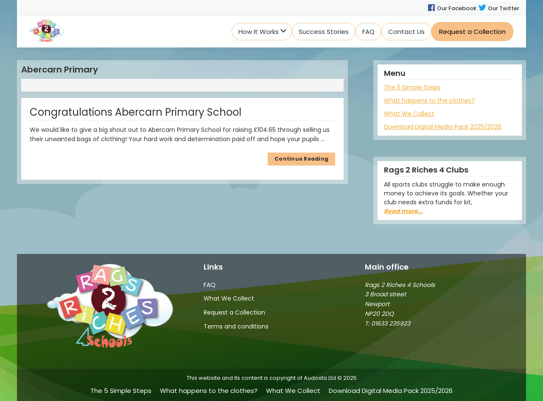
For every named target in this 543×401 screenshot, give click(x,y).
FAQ (210, 285)
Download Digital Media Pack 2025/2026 (442, 127)
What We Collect (409, 113)
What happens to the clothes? (429, 100)
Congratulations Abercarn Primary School (135, 112)
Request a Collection (234, 312)
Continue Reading (301, 158)
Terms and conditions (236, 326)
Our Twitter (498, 8)
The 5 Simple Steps (412, 87)
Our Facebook (451, 8)
